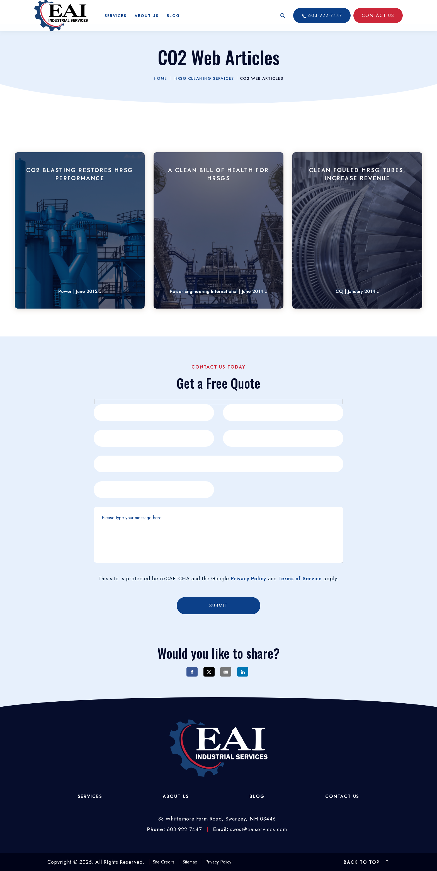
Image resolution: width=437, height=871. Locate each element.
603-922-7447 (322, 19)
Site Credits (163, 862)
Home (160, 78)
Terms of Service (300, 578)
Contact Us (342, 796)
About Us (146, 19)
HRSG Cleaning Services (204, 78)
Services (115, 19)
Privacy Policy (248, 578)
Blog (173, 19)
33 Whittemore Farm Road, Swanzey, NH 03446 (217, 818)
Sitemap (190, 862)
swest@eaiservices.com (258, 829)
